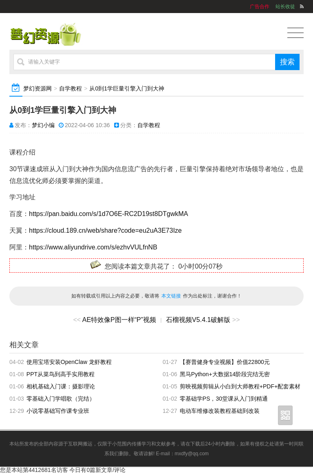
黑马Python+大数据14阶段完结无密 (225, 374)
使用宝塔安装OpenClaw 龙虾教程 (69, 362)
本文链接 (171, 296)
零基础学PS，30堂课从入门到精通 (224, 398)
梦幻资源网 (37, 88)
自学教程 (70, 88)
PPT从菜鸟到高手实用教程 (60, 374)
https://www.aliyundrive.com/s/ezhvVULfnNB (93, 247)
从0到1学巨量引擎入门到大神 (126, 88)
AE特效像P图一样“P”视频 (119, 319)
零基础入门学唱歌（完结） (60, 398)
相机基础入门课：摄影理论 (60, 386)
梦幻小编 (43, 125)
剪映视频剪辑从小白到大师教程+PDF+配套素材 (240, 386)
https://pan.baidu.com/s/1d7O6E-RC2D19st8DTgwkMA (108, 213)
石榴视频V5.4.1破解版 (198, 319)
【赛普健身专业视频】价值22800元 (225, 362)
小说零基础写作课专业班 (57, 411)
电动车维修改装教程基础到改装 (220, 411)
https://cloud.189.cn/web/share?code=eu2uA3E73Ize (105, 230)
